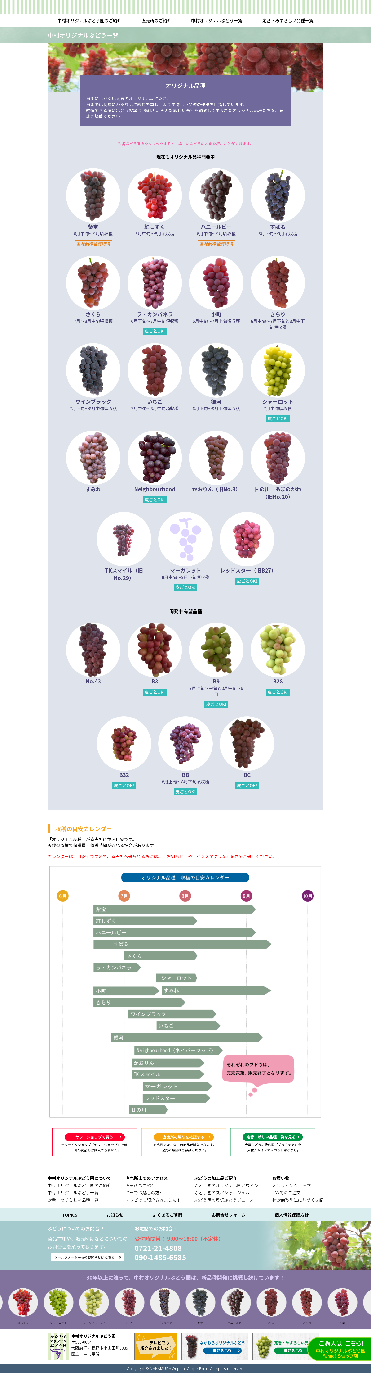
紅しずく (34, 1323)
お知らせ (115, 1215)
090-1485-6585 (182, 1257)
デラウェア (176, 1323)
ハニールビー (246, 1323)
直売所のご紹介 (156, 20)
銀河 (211, 1323)
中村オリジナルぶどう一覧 (216, 20)
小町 (353, 1323)
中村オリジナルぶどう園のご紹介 (89, 20)
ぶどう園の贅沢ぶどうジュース (224, 1200)
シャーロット (69, 1323)
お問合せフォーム (229, 1215)
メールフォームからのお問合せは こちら (95, 1258)
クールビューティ (105, 1323)
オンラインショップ (291, 1185)
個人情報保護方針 (292, 1215)
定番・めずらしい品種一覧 (288, 20)
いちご (282, 1323)
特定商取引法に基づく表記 (297, 1200)
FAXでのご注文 (286, 1192)
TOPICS (69, 1215)
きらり (318, 1323)
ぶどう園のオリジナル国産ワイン (226, 1185)
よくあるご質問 (167, 1215)
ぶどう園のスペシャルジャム (221, 1192)
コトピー (140, 1323)
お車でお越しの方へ (144, 1192)
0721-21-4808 (180, 1248)
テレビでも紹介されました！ (153, 1200)
